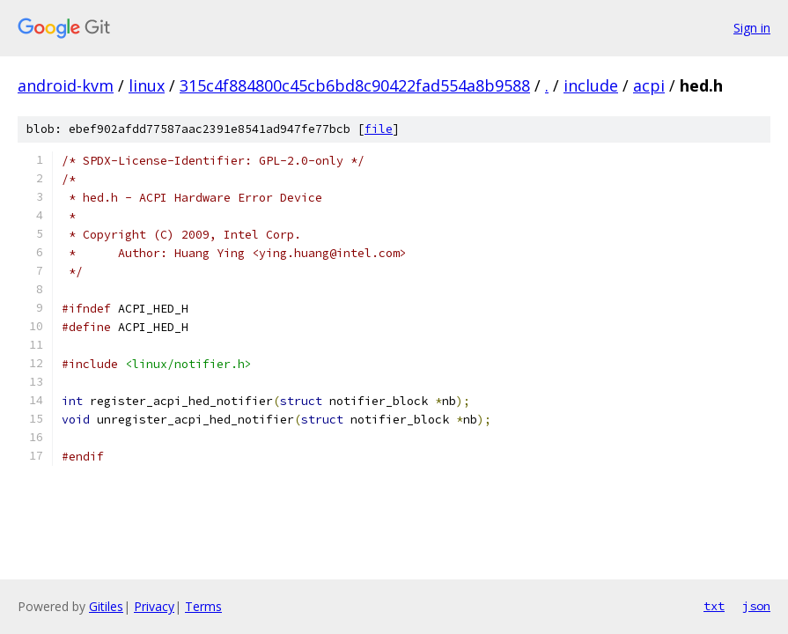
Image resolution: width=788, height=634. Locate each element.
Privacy (154, 606)
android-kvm (66, 85)
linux (147, 85)
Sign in (751, 27)
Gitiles (106, 606)
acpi (649, 85)
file (379, 129)
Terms (203, 606)
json (756, 606)
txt (714, 606)
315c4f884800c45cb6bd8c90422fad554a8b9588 (355, 85)
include (590, 85)
